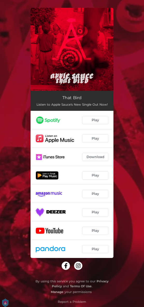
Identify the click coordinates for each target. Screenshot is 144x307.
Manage (57, 292)
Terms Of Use (81, 286)
